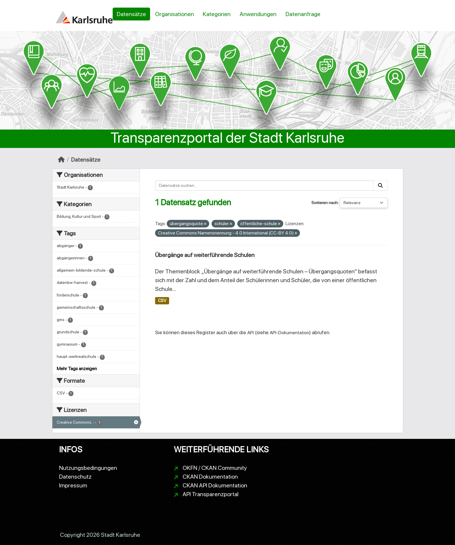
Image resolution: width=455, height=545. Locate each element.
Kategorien (217, 14)
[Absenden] (380, 185)
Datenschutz (75, 476)
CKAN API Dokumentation (215, 485)
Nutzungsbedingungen (88, 467)
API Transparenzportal (210, 494)
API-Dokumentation (289, 332)
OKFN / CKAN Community (215, 467)
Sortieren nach (324, 202)
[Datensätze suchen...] (264, 185)
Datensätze (131, 14)
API (250, 332)
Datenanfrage (303, 14)
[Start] (61, 159)
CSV (162, 300)
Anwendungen (258, 14)
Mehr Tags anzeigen (77, 368)
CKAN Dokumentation (210, 476)
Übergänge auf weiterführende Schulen (205, 254)
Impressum (73, 485)
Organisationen (174, 14)
